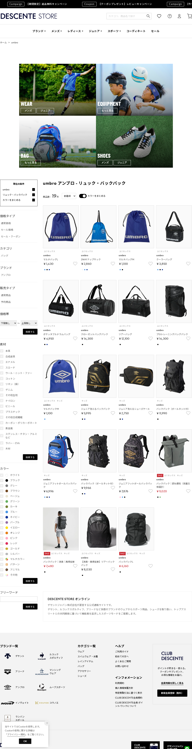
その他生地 (11, 395)
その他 (13, 574)
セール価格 (7, 229)
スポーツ (113, 31)
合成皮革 (10, 356)
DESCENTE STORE (29, 16)
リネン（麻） (12, 384)
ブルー (13, 511)
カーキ (13, 506)
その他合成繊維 (13, 417)
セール (155, 31)
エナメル (10, 362)
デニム (9, 389)
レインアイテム (85, 661)
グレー (13, 485)
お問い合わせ (122, 666)
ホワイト (15, 475)
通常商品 (6, 295)
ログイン (177, 16)
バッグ (4, 255)
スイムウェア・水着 (88, 656)
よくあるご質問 (123, 661)
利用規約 (119, 683)
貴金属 (9, 428)
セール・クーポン (10, 236)
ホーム (3, 42)
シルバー (15, 553)
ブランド (38, 31)
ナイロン (10, 400)
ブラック (15, 480)
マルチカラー (17, 559)
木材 (7, 448)
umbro (14, 42)
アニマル (15, 569)
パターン (15, 564)
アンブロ (5, 275)
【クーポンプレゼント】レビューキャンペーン (114, 4)
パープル (15, 522)
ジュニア (94, 31)
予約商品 (6, 302)
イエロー (15, 527)
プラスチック (12, 412)
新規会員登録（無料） (172, 693)
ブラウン (15, 490)
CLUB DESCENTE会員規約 (128, 697)
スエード (10, 367)
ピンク (13, 538)
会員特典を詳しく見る (172, 683)
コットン (10, 378)
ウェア (81, 651)
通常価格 (6, 223)
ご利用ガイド (122, 651)
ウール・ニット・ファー (18, 373)
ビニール (10, 406)
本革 (7, 351)
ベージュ (15, 496)
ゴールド (15, 548)
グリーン (15, 501)
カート (187, 16)
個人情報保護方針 (124, 688)
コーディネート (136, 31)
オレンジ (15, 532)
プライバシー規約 (16, 734)
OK (25, 741)
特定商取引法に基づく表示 (128, 692)
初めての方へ (122, 656)
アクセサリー (84, 671)
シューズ (82, 676)
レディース (74, 31)
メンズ (55, 31)
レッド (13, 543)
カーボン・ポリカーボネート (21, 423)
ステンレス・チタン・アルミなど (21, 435)
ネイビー (15, 517)
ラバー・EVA (12, 443)
